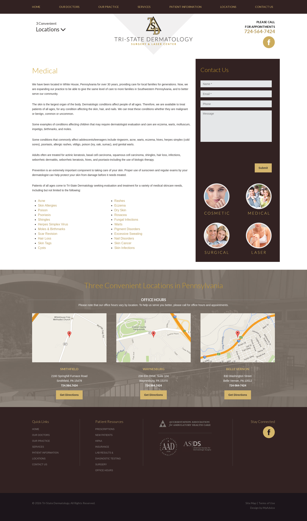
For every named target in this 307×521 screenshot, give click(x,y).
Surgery (101, 464)
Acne (41, 200)
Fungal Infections (126, 219)
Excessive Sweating (128, 233)
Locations (228, 6)
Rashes (119, 200)
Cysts (42, 248)
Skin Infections (124, 248)
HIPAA (98, 441)
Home (36, 6)
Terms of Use (266, 503)
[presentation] (230, 152)
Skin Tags (44, 243)
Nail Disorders (124, 238)
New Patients (104, 435)
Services (144, 6)
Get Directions (69, 394)
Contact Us (264, 6)
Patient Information (185, 6)
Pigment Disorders (127, 229)
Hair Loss (44, 238)
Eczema (120, 205)
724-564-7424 (259, 31)
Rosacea (120, 215)
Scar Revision (47, 233)
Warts (118, 224)
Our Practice (108, 6)
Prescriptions (105, 429)
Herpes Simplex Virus (53, 224)
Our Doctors (69, 6)
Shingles (44, 219)
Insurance (102, 446)
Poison (43, 210)
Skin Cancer (122, 243)
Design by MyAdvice (262, 507)
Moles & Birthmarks (51, 229)
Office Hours (104, 470)
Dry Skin (120, 210)
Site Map (251, 503)
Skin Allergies (47, 205)
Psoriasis (44, 215)
